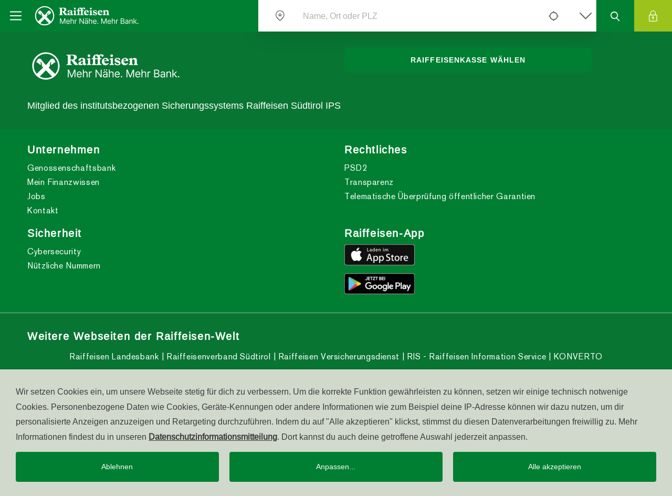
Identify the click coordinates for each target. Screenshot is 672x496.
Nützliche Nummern (64, 266)
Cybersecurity (54, 251)
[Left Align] (553, 16)
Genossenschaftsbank (71, 168)
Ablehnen (117, 466)
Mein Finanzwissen (63, 182)
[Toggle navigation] (16, 16)
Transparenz (369, 182)
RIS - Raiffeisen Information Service (476, 356)
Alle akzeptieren (554, 466)
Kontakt (42, 210)
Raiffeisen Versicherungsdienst (338, 356)
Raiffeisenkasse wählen (468, 60)
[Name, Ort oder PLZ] (416, 16)
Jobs (36, 196)
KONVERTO (577, 356)
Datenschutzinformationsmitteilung (213, 436)
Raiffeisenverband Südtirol (217, 356)
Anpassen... (335, 466)
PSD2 (356, 168)
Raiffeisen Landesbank (114, 356)
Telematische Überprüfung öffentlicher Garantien (440, 196)
